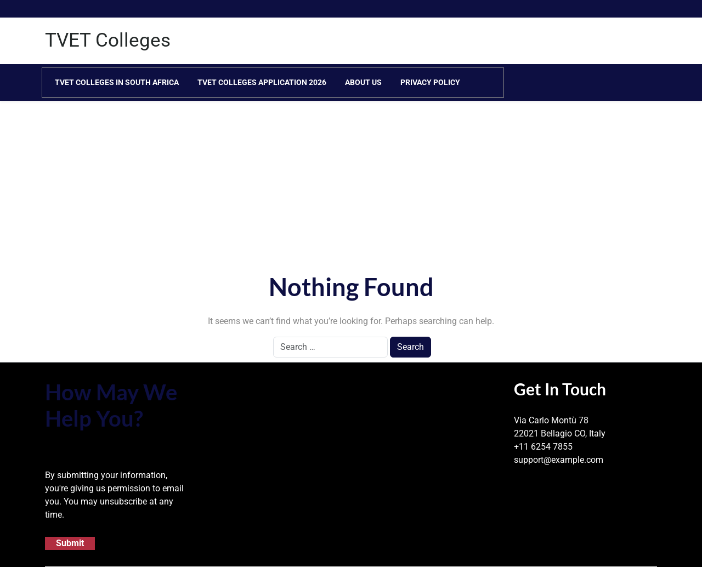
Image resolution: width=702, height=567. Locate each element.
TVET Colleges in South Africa (117, 82)
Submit (70, 543)
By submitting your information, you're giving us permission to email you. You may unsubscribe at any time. (114, 495)
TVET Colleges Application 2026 (261, 82)
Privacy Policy (430, 82)
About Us (363, 82)
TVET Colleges (108, 40)
